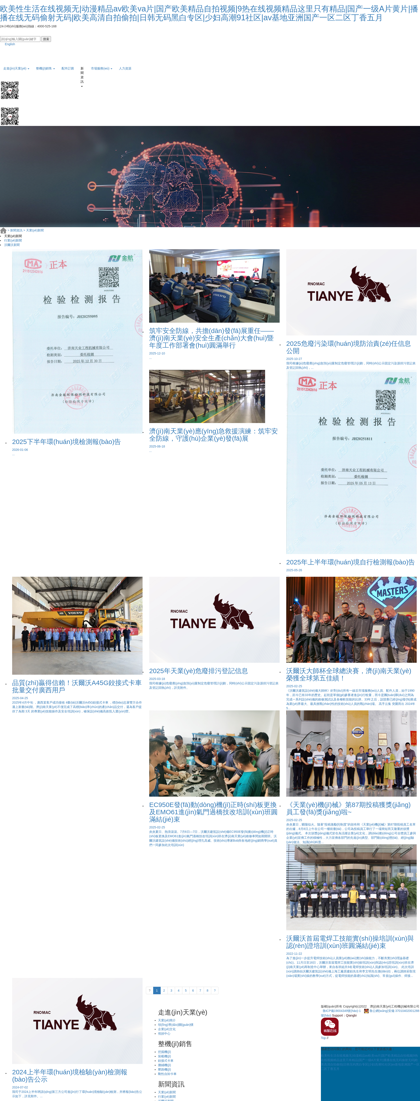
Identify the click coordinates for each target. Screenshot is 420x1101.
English (7, 44)
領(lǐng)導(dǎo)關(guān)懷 (176, 1024)
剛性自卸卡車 (167, 1074)
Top (323, 1038)
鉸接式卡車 (165, 1060)
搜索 (46, 39)
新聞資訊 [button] (82, 70)
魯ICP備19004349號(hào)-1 (342, 1011)
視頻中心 (164, 1033)
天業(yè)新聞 (33, 230)
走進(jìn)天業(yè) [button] (16, 68)
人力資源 (125, 68)
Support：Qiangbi (344, 1015)
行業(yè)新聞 (13, 240)
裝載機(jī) (164, 1056)
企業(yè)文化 (167, 1029)
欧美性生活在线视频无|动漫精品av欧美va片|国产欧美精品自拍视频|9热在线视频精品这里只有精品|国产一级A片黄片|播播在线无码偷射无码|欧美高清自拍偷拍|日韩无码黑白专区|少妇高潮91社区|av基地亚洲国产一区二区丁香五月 (209, 13)
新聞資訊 (15, 230)
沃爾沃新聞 (12, 245)
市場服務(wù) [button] (101, 68)
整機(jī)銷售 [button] (45, 68)
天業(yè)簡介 (167, 1020)
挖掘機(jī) (164, 1052)
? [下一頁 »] (215, 990)
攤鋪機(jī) (164, 1065)
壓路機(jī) (164, 1069)
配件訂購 (68, 68)
